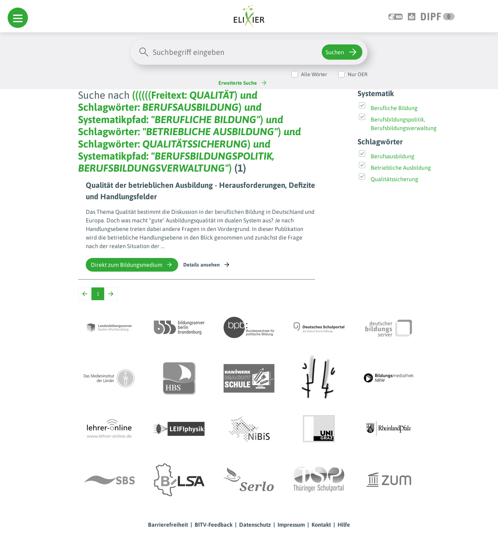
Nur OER (357, 74)
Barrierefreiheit (168, 524)
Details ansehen (207, 264)
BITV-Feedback (213, 524)
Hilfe (344, 524)
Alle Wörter (314, 74)
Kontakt (321, 524)
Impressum (291, 524)
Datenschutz (255, 524)
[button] (18, 18)
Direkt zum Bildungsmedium (132, 264)
